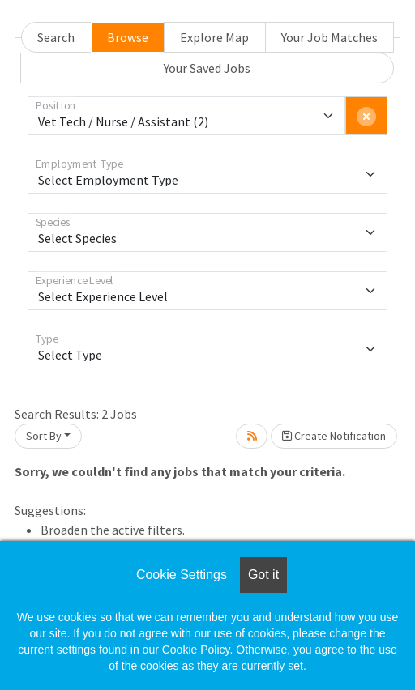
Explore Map (214, 37)
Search (56, 37)
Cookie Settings (181, 574)
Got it (263, 574)
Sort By (44, 435)
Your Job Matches (329, 37)
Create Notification (334, 435)
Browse (127, 37)
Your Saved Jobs (207, 68)
